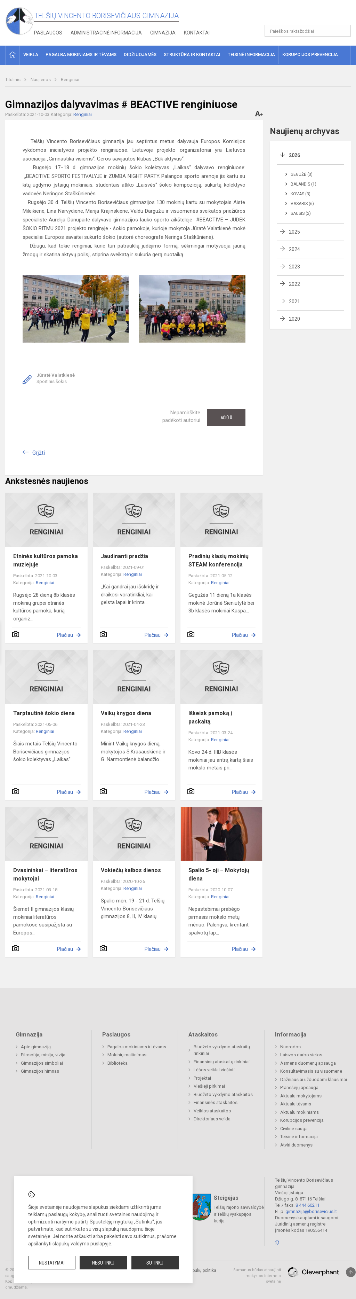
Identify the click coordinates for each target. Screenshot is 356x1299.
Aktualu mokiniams (299, 1112)
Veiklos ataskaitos (212, 1110)
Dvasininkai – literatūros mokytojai (45, 874)
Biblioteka (117, 1063)
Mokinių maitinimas (126, 1054)
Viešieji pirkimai (209, 1086)
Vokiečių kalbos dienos (131, 870)
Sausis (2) (301, 213)
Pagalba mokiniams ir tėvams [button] (81, 54)
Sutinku (154, 1263)
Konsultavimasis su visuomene (311, 1071)
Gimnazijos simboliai (42, 1063)
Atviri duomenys (296, 1145)
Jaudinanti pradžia (124, 556)
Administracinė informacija (106, 33)
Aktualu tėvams (295, 1103)
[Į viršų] (351, 1272)
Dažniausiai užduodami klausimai (313, 1079)
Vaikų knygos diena (126, 713)
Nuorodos (290, 1046)
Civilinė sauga (294, 1128)
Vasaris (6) (302, 203)
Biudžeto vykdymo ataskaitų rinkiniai (222, 1050)
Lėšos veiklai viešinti (214, 1069)
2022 (294, 284)
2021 (294, 301)
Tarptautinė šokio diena (44, 713)
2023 (294, 266)
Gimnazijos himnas (40, 1071)
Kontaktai (197, 33)
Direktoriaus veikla (212, 1118)
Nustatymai (52, 1263)
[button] (303, 14)
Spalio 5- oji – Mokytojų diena (218, 874)
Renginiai (70, 79)
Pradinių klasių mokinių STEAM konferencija (218, 560)
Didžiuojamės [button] (140, 54)
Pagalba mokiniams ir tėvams (136, 1046)
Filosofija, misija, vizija (43, 1054)
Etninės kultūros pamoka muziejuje (45, 560)
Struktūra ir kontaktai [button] (192, 54)
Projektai (202, 1078)
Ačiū (226, 417)
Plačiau (65, 635)
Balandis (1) (303, 184)
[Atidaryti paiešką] (343, 30)
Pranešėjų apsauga (299, 1087)
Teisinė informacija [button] (251, 54)
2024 (294, 249)
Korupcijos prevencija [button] (310, 54)
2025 (294, 232)
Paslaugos (48, 33)
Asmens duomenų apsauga (308, 1063)
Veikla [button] (30, 54)
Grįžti (38, 452)
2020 (294, 319)
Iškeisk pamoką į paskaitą (210, 717)
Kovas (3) (300, 193)
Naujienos (41, 79)
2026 (294, 155)
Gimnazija (163, 33)
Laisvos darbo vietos (301, 1054)
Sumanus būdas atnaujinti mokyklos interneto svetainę (257, 1276)
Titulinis (13, 79)
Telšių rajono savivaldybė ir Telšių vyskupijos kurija (239, 1214)
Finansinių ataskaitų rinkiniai (222, 1061)
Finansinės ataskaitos (215, 1102)
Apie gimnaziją (36, 1046)
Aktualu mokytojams (301, 1095)
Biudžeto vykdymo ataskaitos (223, 1094)
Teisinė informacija (299, 1136)
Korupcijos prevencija (302, 1120)
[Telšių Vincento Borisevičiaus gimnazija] (19, 20)
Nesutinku (103, 1263)
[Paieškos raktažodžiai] (308, 31)
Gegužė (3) (302, 174)
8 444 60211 (307, 1205)
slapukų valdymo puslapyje (81, 1243)
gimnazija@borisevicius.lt (311, 1211)
